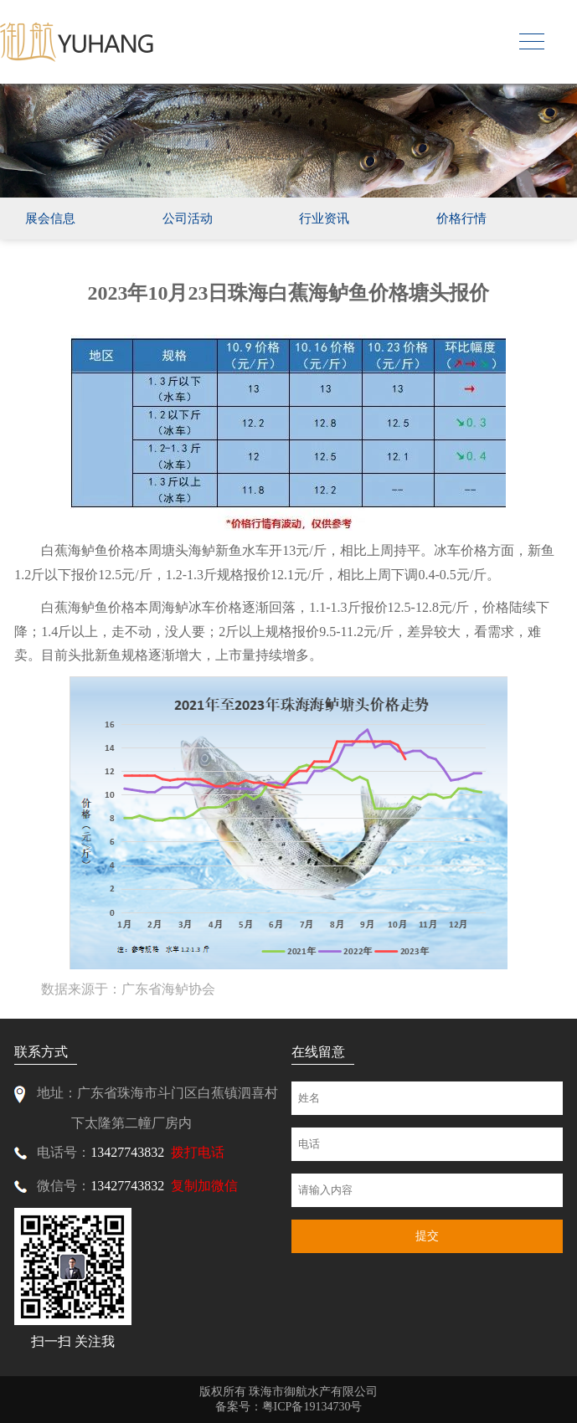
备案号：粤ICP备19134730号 (289, 1406)
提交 (427, 1236)
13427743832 (127, 1152)
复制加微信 (204, 1186)
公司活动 (187, 218)
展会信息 (50, 218)
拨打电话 (197, 1152)
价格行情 (461, 218)
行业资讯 (324, 218)
